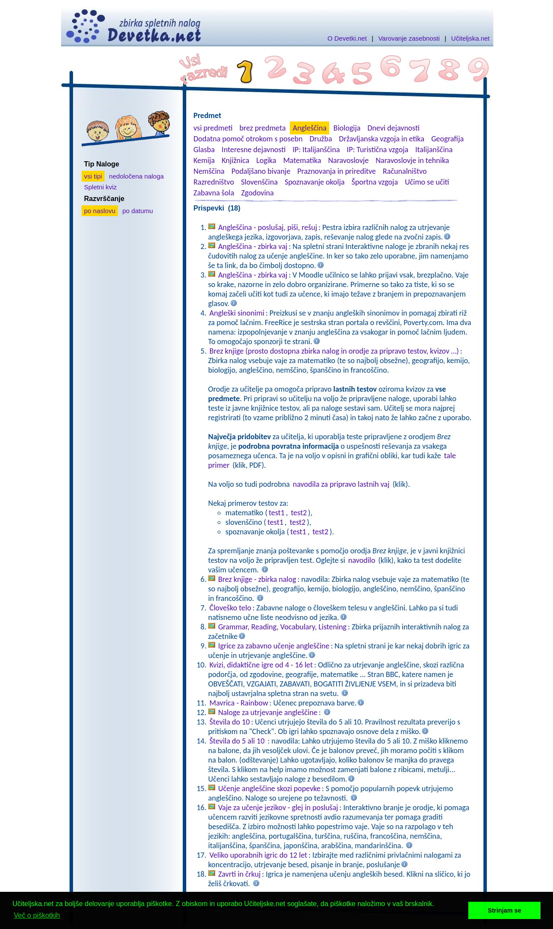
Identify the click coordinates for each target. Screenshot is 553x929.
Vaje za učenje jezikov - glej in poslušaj (278, 807)
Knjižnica (235, 160)
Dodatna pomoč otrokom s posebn (248, 139)
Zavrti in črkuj (239, 874)
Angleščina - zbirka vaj (252, 246)
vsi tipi (93, 176)
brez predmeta (262, 128)
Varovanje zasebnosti (408, 38)
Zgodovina (257, 193)
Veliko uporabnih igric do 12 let (258, 855)
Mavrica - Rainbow (239, 703)
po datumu (137, 210)
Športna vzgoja (375, 182)
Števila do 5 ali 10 (238, 741)
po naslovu (100, 210)
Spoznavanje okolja (315, 182)
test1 (277, 512)
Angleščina (309, 128)
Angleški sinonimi (237, 313)
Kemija (204, 160)
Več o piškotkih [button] (37, 915)
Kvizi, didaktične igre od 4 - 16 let (261, 665)
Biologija (347, 128)
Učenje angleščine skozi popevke (269, 788)
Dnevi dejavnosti (394, 128)
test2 (299, 512)
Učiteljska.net (470, 38)
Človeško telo (230, 608)
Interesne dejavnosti (254, 149)
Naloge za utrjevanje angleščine (268, 712)
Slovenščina (259, 182)
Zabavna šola (214, 193)
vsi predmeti (213, 128)
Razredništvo (214, 182)
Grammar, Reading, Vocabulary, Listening (282, 627)
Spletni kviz (100, 187)
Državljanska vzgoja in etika (381, 139)
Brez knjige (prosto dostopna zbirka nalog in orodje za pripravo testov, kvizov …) (334, 351)
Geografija (447, 139)
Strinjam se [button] (504, 910)
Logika (266, 160)
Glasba (204, 149)
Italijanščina (433, 149)
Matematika (302, 160)
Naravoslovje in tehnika (412, 160)
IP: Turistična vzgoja (378, 149)
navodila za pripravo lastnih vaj (341, 484)
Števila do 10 (230, 722)
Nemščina (209, 171)
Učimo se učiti (427, 182)
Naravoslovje (348, 160)
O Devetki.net (347, 38)
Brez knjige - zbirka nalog (257, 579)
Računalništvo (405, 171)
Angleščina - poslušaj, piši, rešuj (267, 227)
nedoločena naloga (136, 176)
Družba (321, 139)
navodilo (361, 560)
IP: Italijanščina (316, 149)
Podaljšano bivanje (261, 171)
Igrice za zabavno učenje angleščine (274, 646)
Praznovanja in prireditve (336, 171)
